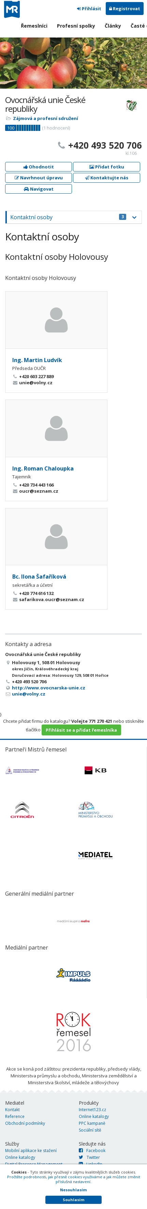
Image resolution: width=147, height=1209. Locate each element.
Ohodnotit (39, 167)
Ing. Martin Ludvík (37, 360)
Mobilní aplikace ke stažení (31, 1150)
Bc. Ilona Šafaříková (39, 576)
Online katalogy (94, 1116)
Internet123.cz (92, 1110)
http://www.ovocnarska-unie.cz (48, 688)
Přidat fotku (106, 167)
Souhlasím (73, 1199)
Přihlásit (89, 8)
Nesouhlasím (73, 1189)
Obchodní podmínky (25, 1123)
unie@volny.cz (28, 694)
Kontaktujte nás (106, 178)
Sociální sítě (90, 1130)
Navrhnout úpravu (39, 178)
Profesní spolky (76, 26)
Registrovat (124, 8)
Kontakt (12, 1110)
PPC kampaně (92, 1123)
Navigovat (39, 189)
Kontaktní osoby (68, 217)
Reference (15, 1116)
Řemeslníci (34, 26)
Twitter (89, 1157)
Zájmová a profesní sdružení (45, 118)
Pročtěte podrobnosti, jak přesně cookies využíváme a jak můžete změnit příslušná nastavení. (73, 1179)
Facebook (92, 1150)
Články (113, 26)
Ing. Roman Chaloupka (43, 468)
